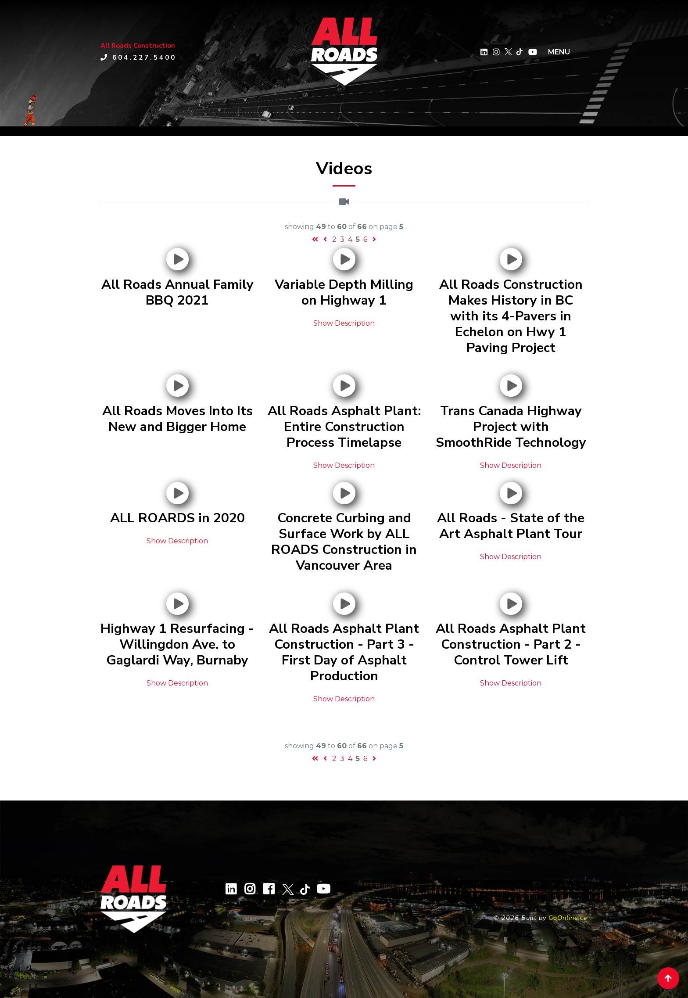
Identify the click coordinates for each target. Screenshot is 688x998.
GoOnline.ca (568, 917)
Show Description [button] (344, 323)
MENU (559, 52)
